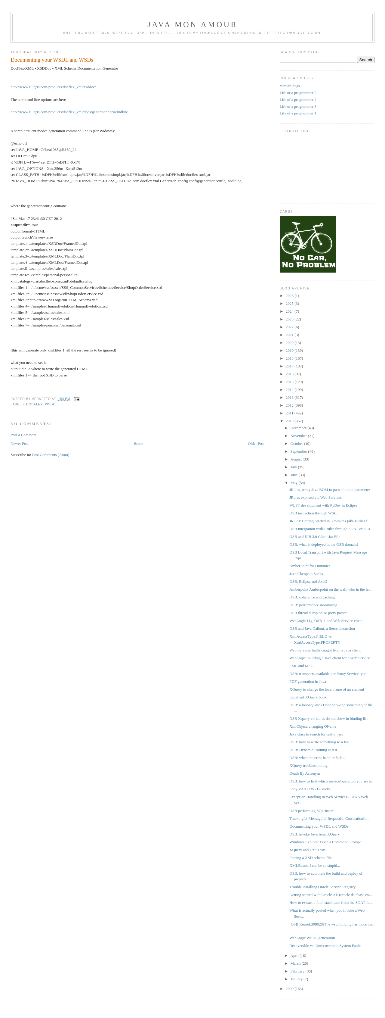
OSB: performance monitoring (313, 605)
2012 (290, 405)
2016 (290, 374)
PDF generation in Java (307, 681)
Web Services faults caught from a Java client (325, 650)
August (297, 459)
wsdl (50, 404)
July (294, 467)
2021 (290, 335)
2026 (290, 295)
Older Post (256, 443)
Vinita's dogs (290, 85)
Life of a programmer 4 (298, 99)
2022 (290, 327)
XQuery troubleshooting (308, 765)
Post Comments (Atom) (50, 454)
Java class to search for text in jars (316, 734)
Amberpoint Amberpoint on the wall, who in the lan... (331, 589)
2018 (290, 358)
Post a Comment (23, 434)
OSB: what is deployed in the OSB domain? (323, 544)
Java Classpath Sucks (306, 573)
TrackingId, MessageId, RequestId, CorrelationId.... (329, 818)
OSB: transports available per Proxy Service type (327, 673)
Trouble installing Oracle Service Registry (322, 887)
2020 (290, 342)
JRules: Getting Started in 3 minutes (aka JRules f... (329, 521)
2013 (290, 397)
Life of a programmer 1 (298, 113)
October (297, 443)
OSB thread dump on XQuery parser (317, 612)
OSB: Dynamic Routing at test (313, 750)
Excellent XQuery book (307, 697)
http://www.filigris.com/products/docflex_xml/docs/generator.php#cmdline (69, 112)
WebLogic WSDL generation (312, 937)
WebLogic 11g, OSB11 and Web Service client (325, 620)
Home (138, 443)
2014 (290, 389)
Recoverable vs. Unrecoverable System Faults (325, 945)
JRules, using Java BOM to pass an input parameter (329, 489)
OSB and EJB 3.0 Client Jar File (314, 536)
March (296, 963)
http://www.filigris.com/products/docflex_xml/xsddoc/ (53, 87)
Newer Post (20, 443)
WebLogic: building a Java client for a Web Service (329, 658)
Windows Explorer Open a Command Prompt (325, 842)
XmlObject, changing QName (312, 726)
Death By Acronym (304, 773)
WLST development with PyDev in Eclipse (323, 505)
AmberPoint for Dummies (309, 566)
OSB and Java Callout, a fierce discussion (322, 628)
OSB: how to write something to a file (319, 742)
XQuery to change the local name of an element (326, 689)
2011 (290, 413)
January (297, 979)
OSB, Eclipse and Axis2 (308, 581)
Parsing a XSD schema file (310, 857)
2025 (290, 303)
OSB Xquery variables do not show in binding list (328, 718)
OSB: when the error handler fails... (317, 757)
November (299, 435)
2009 (290, 988)
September (299, 451)
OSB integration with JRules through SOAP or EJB (329, 528)
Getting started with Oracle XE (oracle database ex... (330, 894)
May (295, 482)
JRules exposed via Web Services (315, 497)
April (295, 955)
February (298, 971)
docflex (34, 404)
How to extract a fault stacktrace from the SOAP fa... (330, 902)
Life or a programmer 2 (298, 92)
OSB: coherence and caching (312, 597)
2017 (290, 366)
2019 (290, 350)
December (299, 428)
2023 (290, 319)
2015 (290, 381)
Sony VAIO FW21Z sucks (309, 789)
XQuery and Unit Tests (307, 850)
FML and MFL (301, 666)
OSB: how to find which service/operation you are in (330, 781)
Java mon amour (192, 24)
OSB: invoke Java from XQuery (314, 834)
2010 (290, 421)
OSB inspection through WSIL (313, 513)
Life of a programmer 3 (298, 106)
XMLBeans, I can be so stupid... (314, 865)
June (295, 475)
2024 (290, 311)
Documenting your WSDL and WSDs (52, 60)
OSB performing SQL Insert (311, 810)
